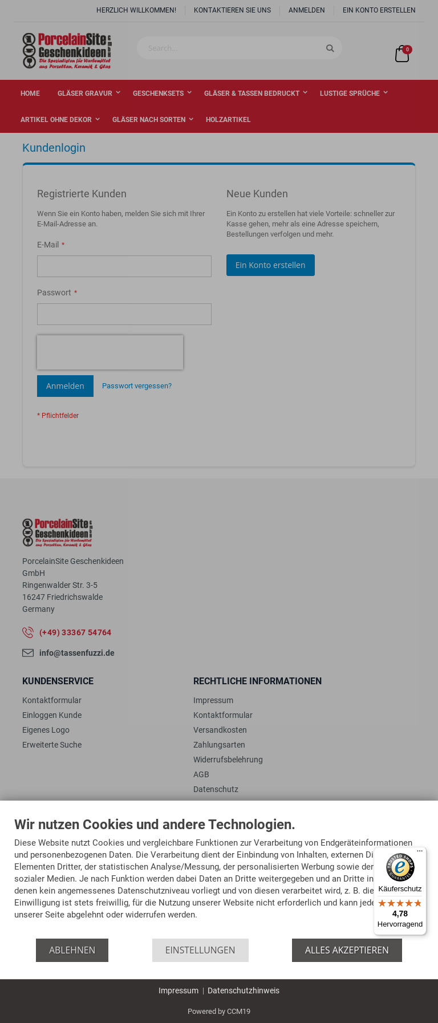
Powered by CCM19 (219, 1011)
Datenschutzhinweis (243, 990)
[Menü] (420, 853)
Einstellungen (200, 950)
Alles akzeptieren (347, 950)
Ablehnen (72, 950)
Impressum (178, 990)
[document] (219, 878)
